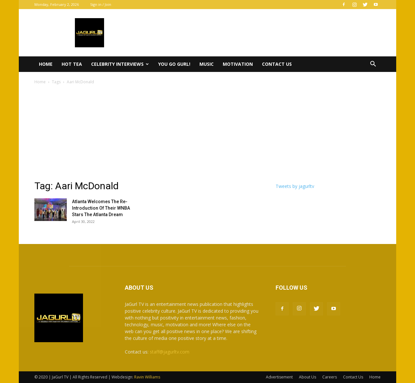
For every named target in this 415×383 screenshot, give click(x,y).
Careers (329, 377)
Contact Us (277, 64)
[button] (373, 65)
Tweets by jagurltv (295, 186)
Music (206, 64)
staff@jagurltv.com (169, 352)
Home (46, 64)
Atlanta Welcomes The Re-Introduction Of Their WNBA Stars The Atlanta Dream (101, 208)
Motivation (238, 64)
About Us (307, 377)
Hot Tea (72, 64)
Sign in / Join (100, 4)
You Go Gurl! (174, 64)
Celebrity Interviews (120, 64)
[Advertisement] (207, 134)
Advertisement (279, 377)
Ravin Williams (147, 377)
